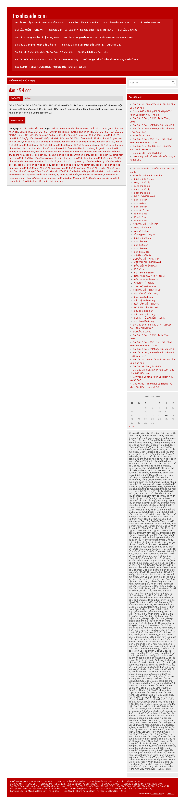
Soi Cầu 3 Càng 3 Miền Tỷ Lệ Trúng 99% (37, 37)
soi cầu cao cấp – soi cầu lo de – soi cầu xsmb (39, 22)
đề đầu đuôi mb (142, 255)
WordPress (156, 793)
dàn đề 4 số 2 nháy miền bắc (44, 138)
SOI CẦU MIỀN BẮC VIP (116, 22)
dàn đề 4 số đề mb (91, 168)
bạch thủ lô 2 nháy (144, 178)
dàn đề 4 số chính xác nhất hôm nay (53, 158)
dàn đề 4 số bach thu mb (21, 151)
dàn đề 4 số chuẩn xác (45, 161)
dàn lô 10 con (141, 210)
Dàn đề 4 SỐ (26, 131)
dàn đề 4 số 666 (87, 141)
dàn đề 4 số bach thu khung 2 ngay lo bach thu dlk (92, 148)
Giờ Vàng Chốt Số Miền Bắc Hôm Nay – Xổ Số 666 (110, 59)
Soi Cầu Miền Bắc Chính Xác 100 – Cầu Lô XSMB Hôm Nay (46, 59)
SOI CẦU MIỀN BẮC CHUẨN (83, 22)
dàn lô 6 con (140, 203)
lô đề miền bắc (64, 178)
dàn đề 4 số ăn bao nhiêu (82, 145)
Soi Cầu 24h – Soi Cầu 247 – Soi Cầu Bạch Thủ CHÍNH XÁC (81, 29)
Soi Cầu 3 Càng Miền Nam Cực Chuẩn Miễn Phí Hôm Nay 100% (98, 37)
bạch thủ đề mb (142, 237)
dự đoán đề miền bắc (67, 174)
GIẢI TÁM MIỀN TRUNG (146, 303)
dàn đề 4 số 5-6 (70, 141)
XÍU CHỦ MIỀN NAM (145, 286)
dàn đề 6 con (141, 244)
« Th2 (131, 425)
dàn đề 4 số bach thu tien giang (73, 154)
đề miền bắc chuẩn (101, 171)
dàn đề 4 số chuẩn (82, 158)
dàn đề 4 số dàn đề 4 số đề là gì (34, 164)
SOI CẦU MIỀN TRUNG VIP (29, 29)
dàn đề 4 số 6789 (105, 141)
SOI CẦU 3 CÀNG (127, 29)
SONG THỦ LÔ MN (144, 283)
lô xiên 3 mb (140, 217)
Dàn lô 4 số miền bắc (47, 171)
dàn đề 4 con (20, 90)
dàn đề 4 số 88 (26, 145)
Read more (17, 120)
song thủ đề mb (142, 227)
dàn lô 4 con (140, 199)
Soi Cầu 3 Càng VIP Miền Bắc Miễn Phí (36, 44)
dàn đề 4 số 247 (88, 138)
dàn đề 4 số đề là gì (71, 168)
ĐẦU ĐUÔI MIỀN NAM (146, 279)
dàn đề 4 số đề (26, 168)
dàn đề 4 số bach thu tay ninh (41, 154)
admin (28, 98)
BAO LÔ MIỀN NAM (144, 196)
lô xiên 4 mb (140, 220)
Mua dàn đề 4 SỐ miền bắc (87, 178)
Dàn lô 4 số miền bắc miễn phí (74, 171)
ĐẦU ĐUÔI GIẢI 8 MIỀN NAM (149, 276)
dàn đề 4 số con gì (95, 161)
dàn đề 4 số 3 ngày (107, 138)
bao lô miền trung (143, 296)
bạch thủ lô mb (142, 192)
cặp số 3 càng (141, 230)
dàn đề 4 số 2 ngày (18, 138)
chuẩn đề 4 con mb (98, 128)
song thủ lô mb (142, 185)
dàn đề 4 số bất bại (24, 158)
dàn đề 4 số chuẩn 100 (104, 158)
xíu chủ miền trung (144, 321)
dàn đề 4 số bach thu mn (48, 151)
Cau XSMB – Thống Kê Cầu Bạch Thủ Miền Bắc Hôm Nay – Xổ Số (50, 66)
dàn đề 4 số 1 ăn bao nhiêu (48, 135)
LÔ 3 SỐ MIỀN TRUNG (146, 307)
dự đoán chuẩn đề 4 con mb (41, 174)
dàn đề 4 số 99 (60, 145)
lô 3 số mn (139, 269)
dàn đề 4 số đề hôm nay (47, 168)
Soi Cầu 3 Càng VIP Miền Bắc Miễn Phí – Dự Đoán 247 (91, 44)
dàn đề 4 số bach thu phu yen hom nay (81, 151)
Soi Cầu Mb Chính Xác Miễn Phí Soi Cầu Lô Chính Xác (44, 52)
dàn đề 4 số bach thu (107, 145)
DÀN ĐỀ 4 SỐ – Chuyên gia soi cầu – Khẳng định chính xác (63, 131)
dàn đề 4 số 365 (31, 141)
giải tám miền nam (144, 272)
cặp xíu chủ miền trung (146, 293)
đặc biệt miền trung (144, 300)
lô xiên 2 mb (140, 213)
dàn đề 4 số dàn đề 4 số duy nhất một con (72, 164)
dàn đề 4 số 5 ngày (50, 141)
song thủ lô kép (142, 182)
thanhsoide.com (29, 15)
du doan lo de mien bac (91, 174)
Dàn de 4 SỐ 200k (69, 138)
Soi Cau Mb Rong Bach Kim (93, 52)
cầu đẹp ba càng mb (145, 234)
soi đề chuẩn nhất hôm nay (49, 181)
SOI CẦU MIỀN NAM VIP (147, 22)
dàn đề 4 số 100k (93, 135)
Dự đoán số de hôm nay (44, 178)
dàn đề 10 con (141, 251)
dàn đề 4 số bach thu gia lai (51, 148)
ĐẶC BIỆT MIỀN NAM (145, 265)
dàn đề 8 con (141, 248)
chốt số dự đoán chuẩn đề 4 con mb (69, 128)
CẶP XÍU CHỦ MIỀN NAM (147, 262)
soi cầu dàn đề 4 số (24, 181)
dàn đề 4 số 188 (111, 135)
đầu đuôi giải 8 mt (143, 310)
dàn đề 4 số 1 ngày (73, 135)
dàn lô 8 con (140, 206)
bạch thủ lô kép (142, 189)
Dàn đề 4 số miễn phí (25, 171)
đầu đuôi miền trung (145, 314)
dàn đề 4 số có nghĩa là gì (71, 161)
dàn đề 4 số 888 (43, 145)
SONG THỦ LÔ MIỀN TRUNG (149, 317)
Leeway (170, 793)
